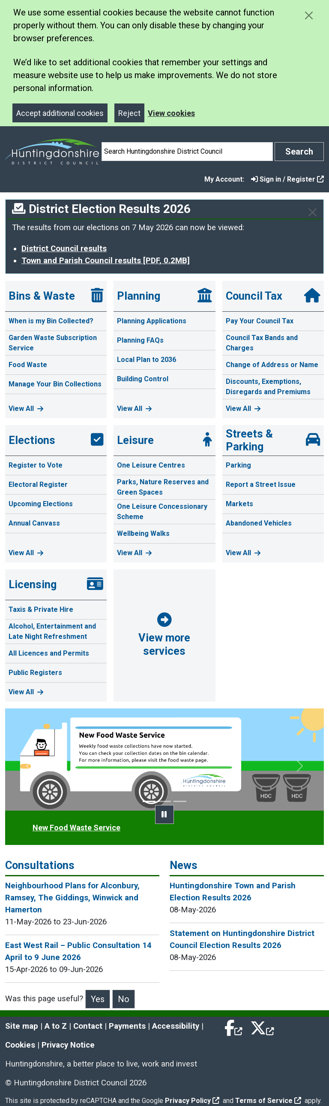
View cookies (171, 113)
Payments (127, 1026)
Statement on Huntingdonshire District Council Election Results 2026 (242, 939)
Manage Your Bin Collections (55, 384)
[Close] (312, 212)
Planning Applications (151, 321)
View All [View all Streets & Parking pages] (243, 553)
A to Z (56, 1026)
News (183, 865)
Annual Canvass (34, 523)
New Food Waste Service (76, 827)
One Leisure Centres (151, 465)
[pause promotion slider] (164, 814)
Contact (87, 1026)
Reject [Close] (129, 113)
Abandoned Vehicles (259, 523)
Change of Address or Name (272, 365)
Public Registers (35, 672)
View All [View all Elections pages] (26, 553)
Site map (21, 1026)
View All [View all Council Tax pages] (243, 408)
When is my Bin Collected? (51, 321)
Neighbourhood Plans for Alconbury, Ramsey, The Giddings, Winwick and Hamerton (72, 898)
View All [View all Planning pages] (134, 408)
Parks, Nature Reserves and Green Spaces (163, 487)
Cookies (20, 1045)
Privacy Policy (192, 1101)
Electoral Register (38, 484)
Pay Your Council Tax (259, 321)
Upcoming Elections (41, 504)
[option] (164, 759)
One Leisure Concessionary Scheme (162, 511)
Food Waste (28, 365)
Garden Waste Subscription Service (53, 343)
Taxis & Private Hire (41, 609)
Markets (239, 504)
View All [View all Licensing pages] (26, 692)
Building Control (142, 379)
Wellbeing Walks (143, 533)
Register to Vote (36, 465)
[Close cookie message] (308, 15)
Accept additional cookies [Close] (60, 113)
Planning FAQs (140, 340)
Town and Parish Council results (105, 260)
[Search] (187, 151)
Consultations (40, 865)
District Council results (64, 248)
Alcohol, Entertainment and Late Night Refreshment (52, 631)
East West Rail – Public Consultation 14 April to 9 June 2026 (78, 951)
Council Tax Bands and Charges (262, 343)
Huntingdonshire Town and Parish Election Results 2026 (233, 891)
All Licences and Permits (49, 653)
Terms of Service (268, 1101)
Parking (238, 465)
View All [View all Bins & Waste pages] (26, 408)
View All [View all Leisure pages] (134, 553)
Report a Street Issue (261, 484)
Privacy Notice (68, 1045)
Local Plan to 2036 (146, 360)
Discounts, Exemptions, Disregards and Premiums (268, 386)
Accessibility (175, 1026)
